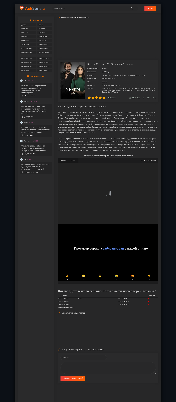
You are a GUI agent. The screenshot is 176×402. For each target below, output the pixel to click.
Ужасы (40, 25)
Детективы (25, 44)
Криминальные (27, 52)
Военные (24, 33)
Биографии (42, 36)
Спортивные (43, 48)
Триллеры (42, 33)
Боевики (24, 29)
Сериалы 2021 (43, 58)
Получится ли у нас (30, 172)
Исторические (26, 48)
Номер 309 (27, 135)
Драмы (23, 25)
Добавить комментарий (73, 378)
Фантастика (42, 40)
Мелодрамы (42, 44)
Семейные (25, 40)
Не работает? (148, 160)
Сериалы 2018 (43, 70)
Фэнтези (41, 29)
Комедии (24, 36)
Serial (35, 8)
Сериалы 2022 (26, 70)
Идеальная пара (29, 154)
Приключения (43, 52)
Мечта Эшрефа (29, 96)
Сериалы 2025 (26, 58)
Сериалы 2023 (26, 66)
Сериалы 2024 (26, 62)
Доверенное (27, 117)
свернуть (152, 296)
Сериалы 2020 (43, 62)
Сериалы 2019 (43, 66)
